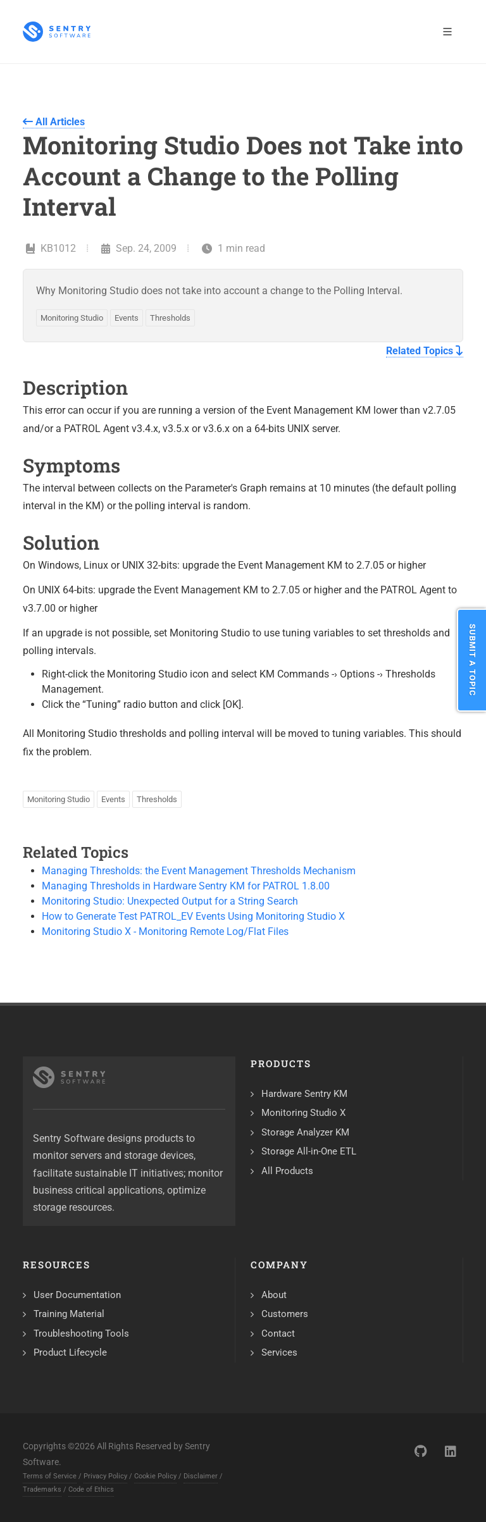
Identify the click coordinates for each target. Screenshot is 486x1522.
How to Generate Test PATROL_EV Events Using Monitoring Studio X (193, 916)
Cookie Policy (155, 1476)
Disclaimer (201, 1476)
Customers (284, 1314)
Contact (278, 1333)
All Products (287, 1171)
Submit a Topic (472, 660)
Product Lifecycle (70, 1352)
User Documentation (77, 1295)
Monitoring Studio (71, 318)
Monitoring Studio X (303, 1112)
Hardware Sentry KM (304, 1093)
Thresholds (170, 318)
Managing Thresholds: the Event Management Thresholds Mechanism (199, 871)
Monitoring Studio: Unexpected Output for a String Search (170, 901)
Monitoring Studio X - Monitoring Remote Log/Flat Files (165, 931)
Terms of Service (50, 1476)
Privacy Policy (105, 1476)
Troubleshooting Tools (81, 1333)
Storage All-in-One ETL (308, 1151)
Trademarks (42, 1489)
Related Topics (424, 351)
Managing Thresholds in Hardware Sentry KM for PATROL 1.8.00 (186, 886)
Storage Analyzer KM (305, 1132)
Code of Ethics (91, 1489)
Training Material (69, 1314)
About (274, 1295)
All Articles (54, 122)
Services (279, 1352)
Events (127, 318)
